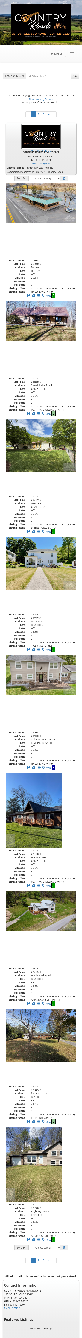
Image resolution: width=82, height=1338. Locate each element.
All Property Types (53, 171)
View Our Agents (41, 163)
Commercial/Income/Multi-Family (24, 171)
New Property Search (41, 99)
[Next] (54, 114)
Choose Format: (16, 167)
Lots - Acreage (46, 167)
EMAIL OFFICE (12, 1308)
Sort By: (21, 178)
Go (75, 76)
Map (46, 295)
